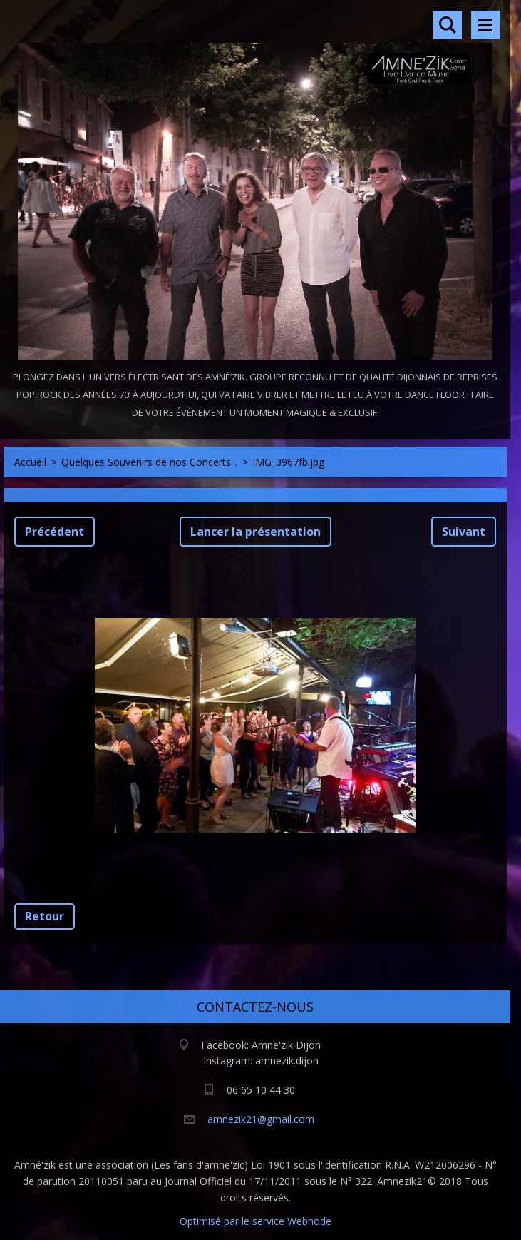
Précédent (54, 531)
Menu (485, 25)
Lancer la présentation (255, 531)
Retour (44, 916)
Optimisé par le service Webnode (255, 1221)
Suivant (463, 531)
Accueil (30, 462)
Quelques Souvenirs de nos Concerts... (149, 462)
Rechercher (447, 25)
